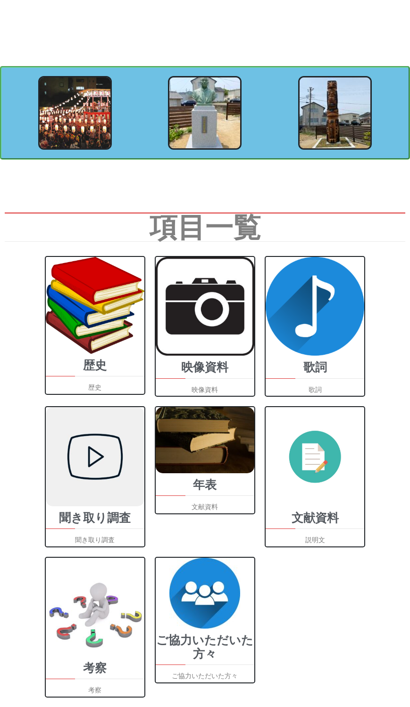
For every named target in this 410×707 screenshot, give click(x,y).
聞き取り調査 (95, 518)
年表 (205, 485)
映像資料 (204, 367)
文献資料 (315, 518)
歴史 (95, 365)
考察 (95, 668)
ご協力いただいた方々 (204, 647)
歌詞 (315, 367)
